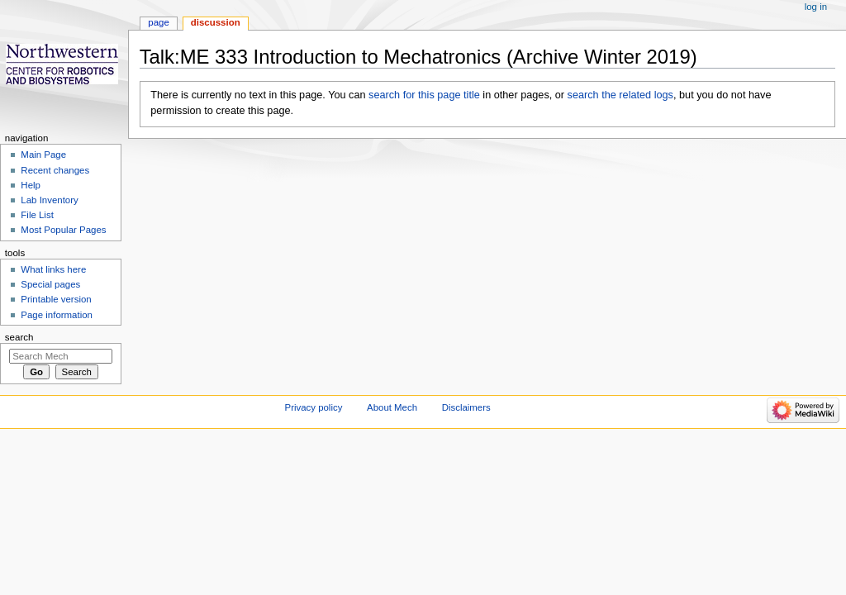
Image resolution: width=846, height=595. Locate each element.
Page (158, 22)
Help (30, 185)
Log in (816, 7)
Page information (57, 315)
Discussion (215, 22)
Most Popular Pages (63, 230)
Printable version (56, 299)
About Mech (392, 407)
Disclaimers (466, 407)
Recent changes (55, 170)
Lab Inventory (49, 200)
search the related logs (620, 95)
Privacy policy (314, 407)
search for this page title (424, 95)
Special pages (50, 284)
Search (19, 337)
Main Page (43, 154)
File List (37, 215)
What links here (53, 269)
